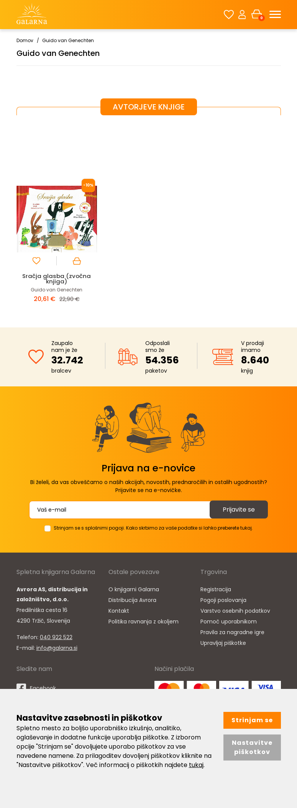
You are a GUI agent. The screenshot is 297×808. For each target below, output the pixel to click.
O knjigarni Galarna (133, 589)
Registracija (215, 589)
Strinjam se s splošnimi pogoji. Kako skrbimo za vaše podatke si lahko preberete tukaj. (153, 528)
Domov (24, 40)
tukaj (196, 765)
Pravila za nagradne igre (232, 632)
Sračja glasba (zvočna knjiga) (56, 278)
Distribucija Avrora (132, 600)
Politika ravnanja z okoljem (143, 621)
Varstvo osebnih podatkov (235, 611)
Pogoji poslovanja (223, 600)
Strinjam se (252, 720)
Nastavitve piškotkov (252, 747)
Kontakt (118, 611)
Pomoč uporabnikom (228, 621)
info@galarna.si (56, 648)
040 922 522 (56, 637)
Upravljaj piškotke (223, 643)
